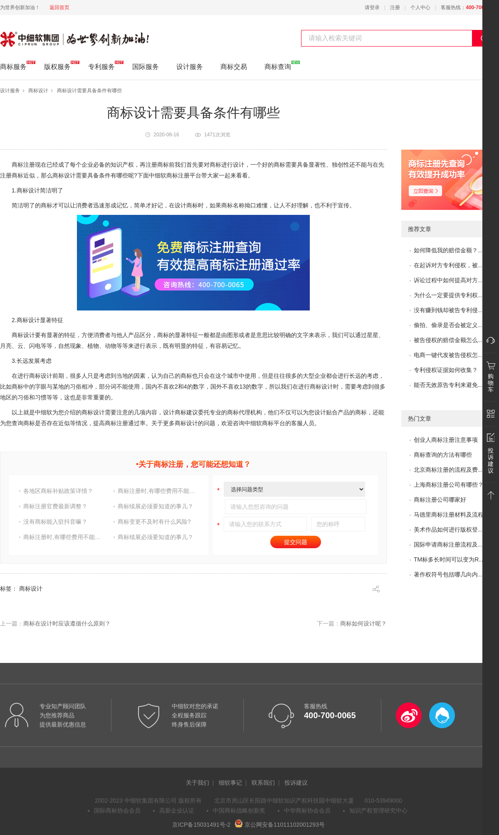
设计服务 (189, 66)
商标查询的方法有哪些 (443, 454)
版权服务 (57, 65)
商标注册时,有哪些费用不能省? (158, 491)
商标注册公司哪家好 (440, 499)
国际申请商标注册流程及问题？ (454, 544)
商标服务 (13, 65)
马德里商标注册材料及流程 (449, 514)
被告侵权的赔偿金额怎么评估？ (454, 340)
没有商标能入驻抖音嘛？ (55, 521)
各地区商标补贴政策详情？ (58, 491)
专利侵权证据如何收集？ (446, 370)
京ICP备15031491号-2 (201, 824)
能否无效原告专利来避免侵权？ (454, 385)
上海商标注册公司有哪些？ (449, 484)
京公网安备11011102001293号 (280, 824)
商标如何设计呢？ (363, 623)
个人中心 (420, 7)
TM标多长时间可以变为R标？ (452, 559)
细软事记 (230, 782)
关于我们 (197, 782)
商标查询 (277, 65)
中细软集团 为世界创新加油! (42, 34)
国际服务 (145, 66)
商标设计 (38, 91)
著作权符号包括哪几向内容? (450, 574)
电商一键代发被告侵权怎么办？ (454, 355)
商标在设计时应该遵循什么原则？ (67, 623)
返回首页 (59, 7)
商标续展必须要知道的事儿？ (155, 506)
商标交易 (233, 66)
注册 (395, 7)
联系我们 (263, 782)
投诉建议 (296, 782)
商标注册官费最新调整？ (55, 506)
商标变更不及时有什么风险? (154, 521)
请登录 (372, 7)
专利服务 (101, 65)
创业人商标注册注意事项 (446, 439)
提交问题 (295, 542)
